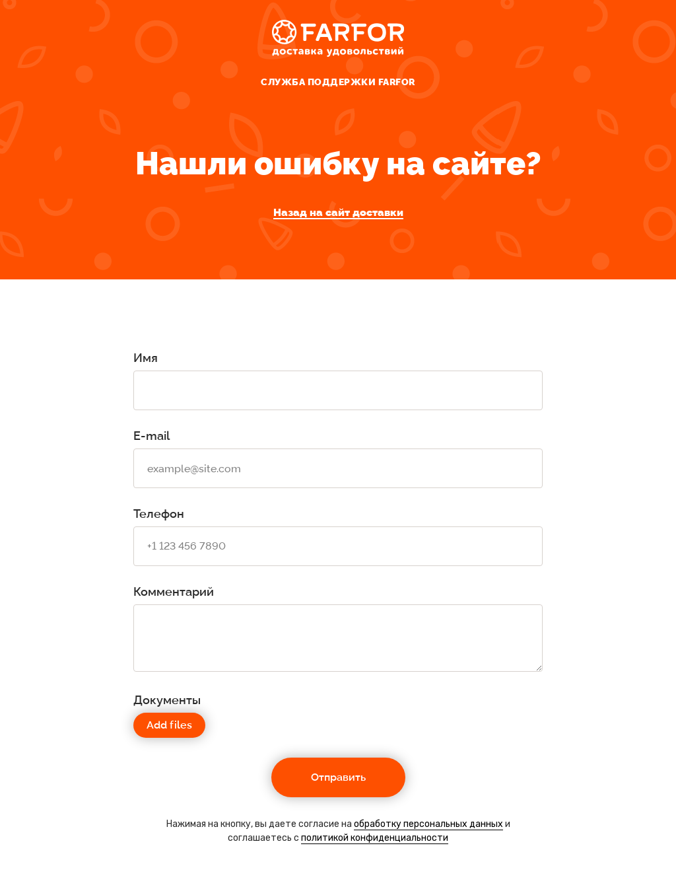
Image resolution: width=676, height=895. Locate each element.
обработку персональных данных (428, 824)
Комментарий (173, 591)
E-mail (151, 436)
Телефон (158, 513)
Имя (145, 358)
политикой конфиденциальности (374, 837)
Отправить (338, 777)
